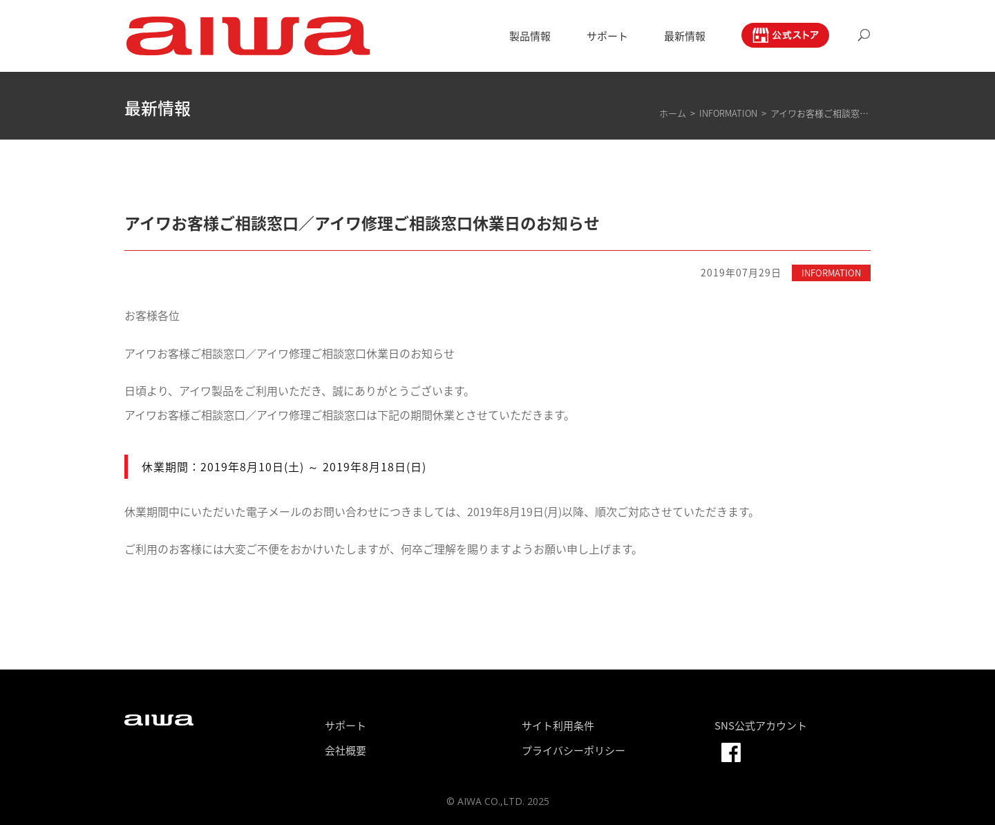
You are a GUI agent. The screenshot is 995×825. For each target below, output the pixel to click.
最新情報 (684, 37)
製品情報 (530, 37)
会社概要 (345, 750)
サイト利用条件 (558, 725)
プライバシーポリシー (573, 750)
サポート (607, 37)
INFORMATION (831, 272)
